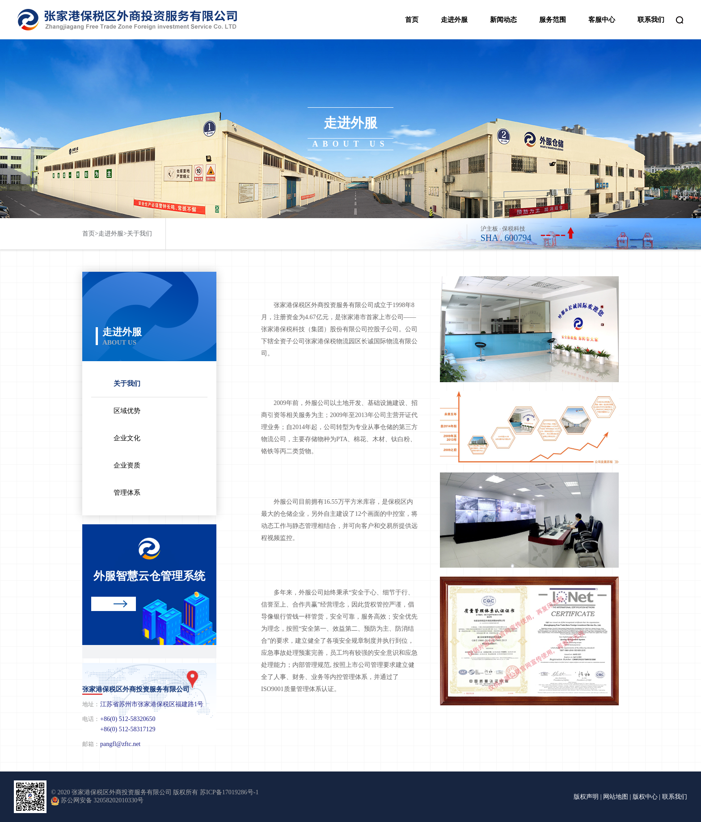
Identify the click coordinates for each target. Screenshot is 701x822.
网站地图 (615, 796)
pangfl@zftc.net (120, 744)
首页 (411, 19)
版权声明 (586, 796)
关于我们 (139, 233)
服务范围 (552, 19)
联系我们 (651, 19)
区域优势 (127, 410)
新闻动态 (503, 19)
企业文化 (127, 438)
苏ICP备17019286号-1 (229, 792)
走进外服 (454, 19)
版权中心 (645, 796)
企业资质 (127, 465)
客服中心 (601, 19)
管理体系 (127, 492)
